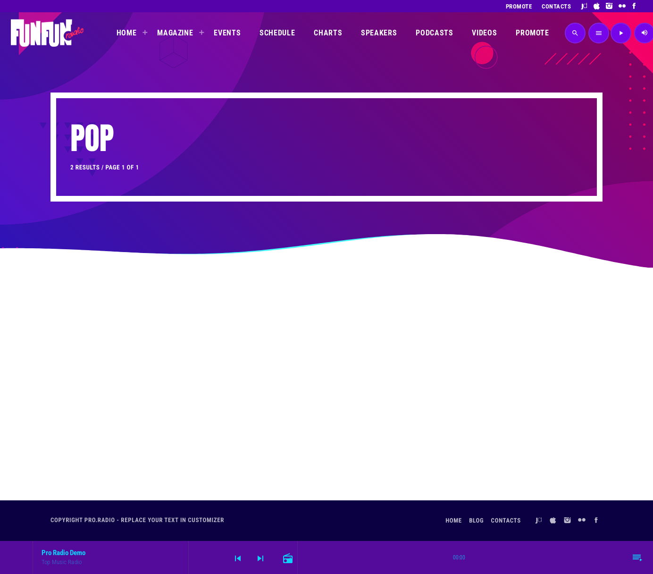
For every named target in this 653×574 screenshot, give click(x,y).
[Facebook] (634, 6)
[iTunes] (597, 6)
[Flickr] (622, 6)
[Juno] (584, 6)
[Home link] (47, 33)
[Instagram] (609, 6)
